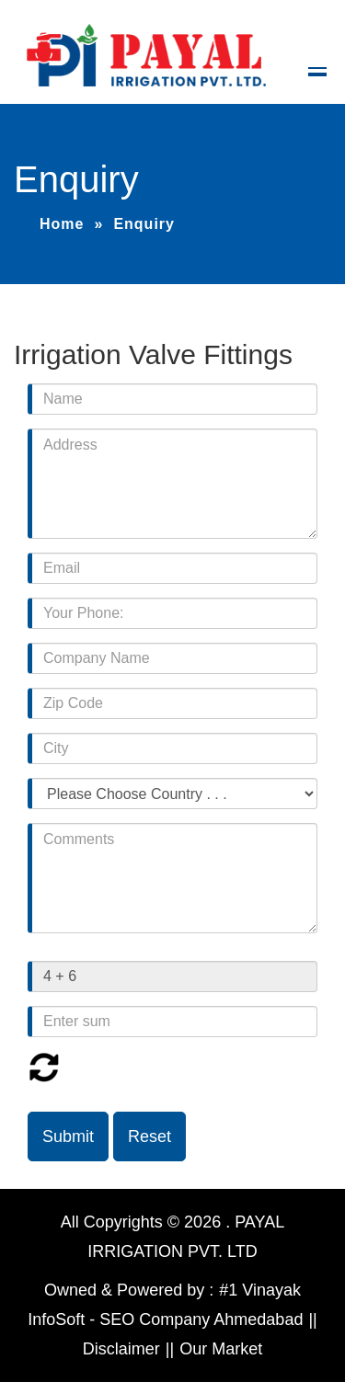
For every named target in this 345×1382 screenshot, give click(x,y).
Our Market (220, 1349)
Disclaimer (121, 1349)
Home (62, 224)
